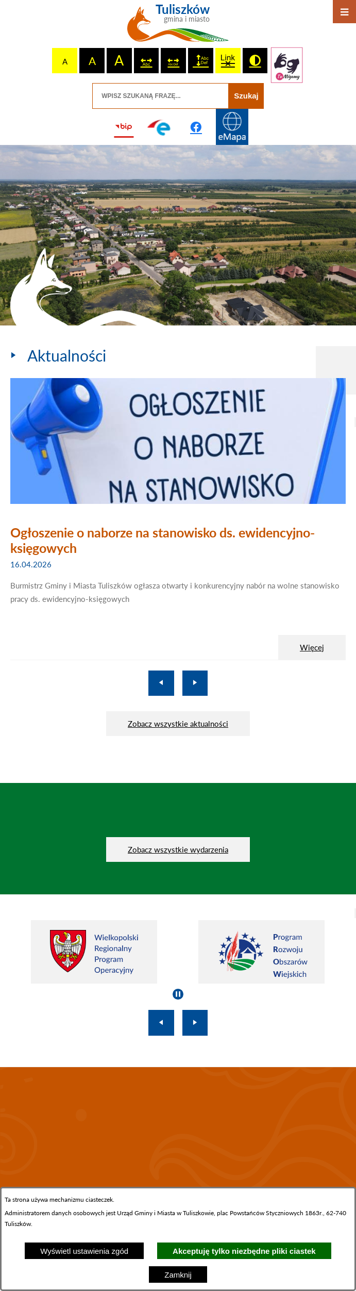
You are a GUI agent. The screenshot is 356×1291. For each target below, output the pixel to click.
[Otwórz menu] (344, 11)
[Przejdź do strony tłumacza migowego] (286, 65)
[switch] (146, 60)
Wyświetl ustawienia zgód (84, 1251)
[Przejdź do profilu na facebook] (196, 127)
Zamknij (178, 1274)
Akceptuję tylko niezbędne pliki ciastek (244, 1251)
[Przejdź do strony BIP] (124, 127)
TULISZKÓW (178, 1136)
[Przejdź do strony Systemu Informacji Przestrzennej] (232, 127)
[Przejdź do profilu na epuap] (160, 127)
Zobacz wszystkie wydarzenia (178, 849)
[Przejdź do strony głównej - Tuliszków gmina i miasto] (178, 27)
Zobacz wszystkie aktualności (178, 723)
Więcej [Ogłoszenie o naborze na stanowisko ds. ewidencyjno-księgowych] (312, 647)
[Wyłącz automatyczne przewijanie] (178, 994)
